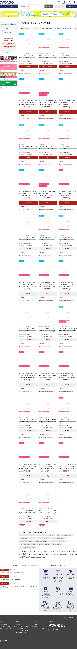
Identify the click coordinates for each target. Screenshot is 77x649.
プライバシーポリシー (22, 630)
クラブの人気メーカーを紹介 (27, 547)
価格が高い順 (60, 28)
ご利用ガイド (3, 624)
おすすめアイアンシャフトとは (28, 544)
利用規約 (18, 624)
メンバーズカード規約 (22, 626)
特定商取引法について (22, 632)
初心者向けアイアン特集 (26, 541)
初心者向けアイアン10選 (41, 541)
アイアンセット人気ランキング (58, 541)
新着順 (67, 28)
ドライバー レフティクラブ (27, 535)
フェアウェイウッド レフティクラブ (46, 535)
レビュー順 (73, 28)
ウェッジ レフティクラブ (44, 538)
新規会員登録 (72, 6)
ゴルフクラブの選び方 (44, 544)
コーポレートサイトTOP (39, 628)
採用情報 (34, 626)
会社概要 (34, 624)
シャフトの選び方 (57, 544)
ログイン (60, 6)
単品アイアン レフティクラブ (28, 538)
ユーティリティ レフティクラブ (65, 535)
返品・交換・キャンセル (6, 628)
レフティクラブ (6, 30)
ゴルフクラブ (4, 28)
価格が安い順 (52, 28)
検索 (49, 6)
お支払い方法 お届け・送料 (7, 626)
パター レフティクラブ (59, 538)
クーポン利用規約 (21, 628)
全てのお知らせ (33, 565)
